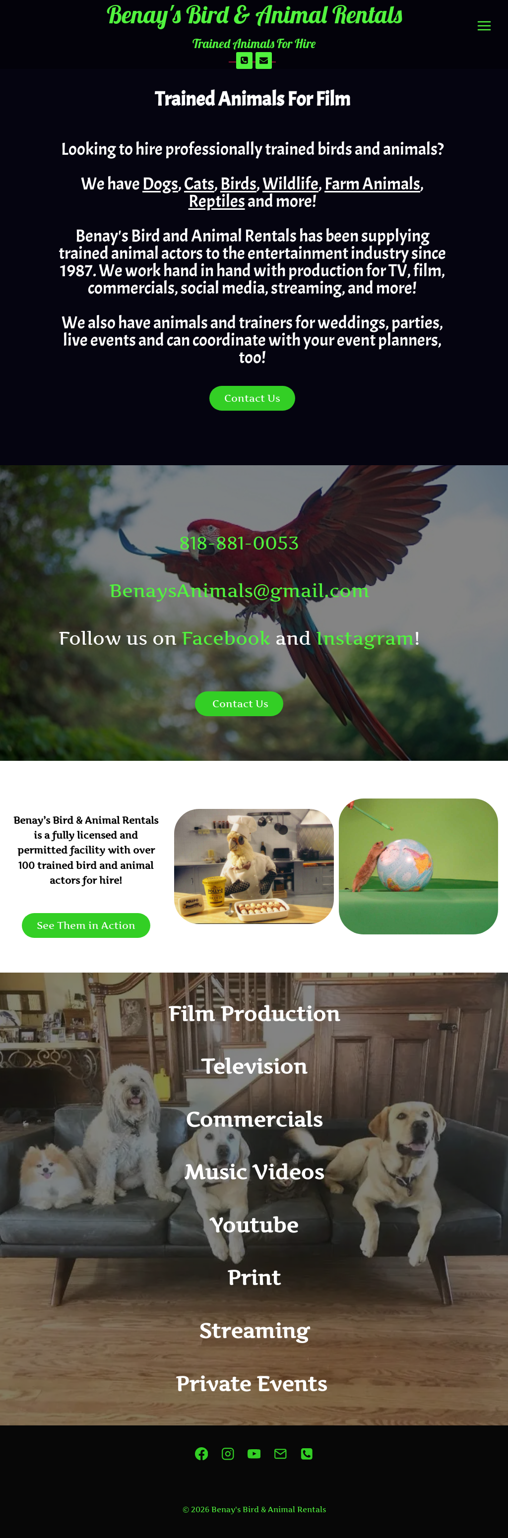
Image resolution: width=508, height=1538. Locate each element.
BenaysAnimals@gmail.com (239, 590)
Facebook (226, 638)
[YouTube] (254, 1453)
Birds (238, 184)
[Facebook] (201, 1453)
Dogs (160, 184)
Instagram (365, 638)
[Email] (263, 60)
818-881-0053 (239, 543)
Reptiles (217, 201)
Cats (199, 184)
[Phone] (244, 60)
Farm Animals (372, 184)
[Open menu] (484, 26)
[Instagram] (227, 1453)
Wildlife (290, 184)
